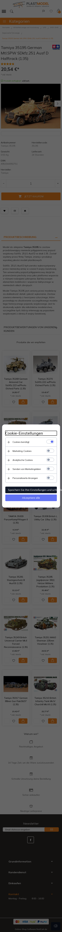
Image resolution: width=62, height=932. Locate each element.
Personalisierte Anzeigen (25, 478)
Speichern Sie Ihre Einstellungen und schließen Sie (32, 489)
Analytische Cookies (23, 460)
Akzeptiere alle (31, 497)
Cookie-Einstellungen (24, 433)
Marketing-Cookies (22, 451)
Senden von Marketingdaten (27, 469)
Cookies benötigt (21, 442)
